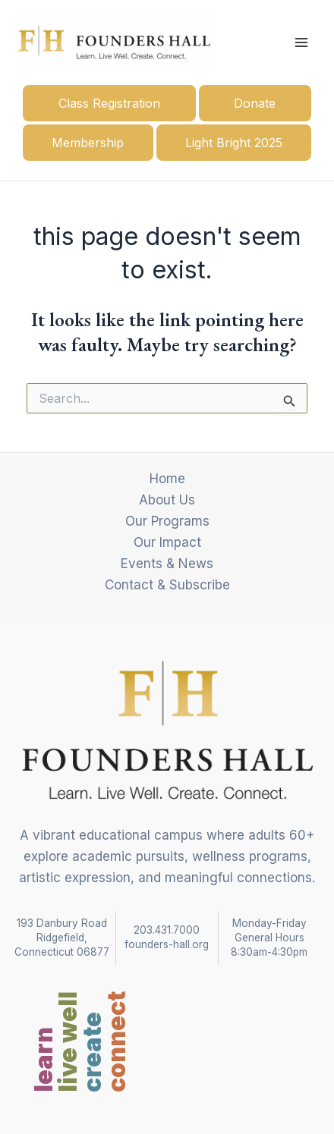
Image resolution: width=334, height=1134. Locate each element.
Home (167, 478)
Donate (255, 103)
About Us (167, 499)
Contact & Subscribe (167, 584)
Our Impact (167, 542)
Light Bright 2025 (233, 142)
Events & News (167, 563)
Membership (88, 142)
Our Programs (167, 521)
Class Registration (109, 103)
